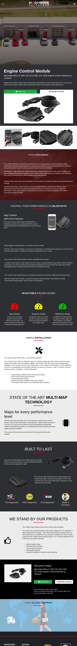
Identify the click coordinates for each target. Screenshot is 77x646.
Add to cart (20, 91)
